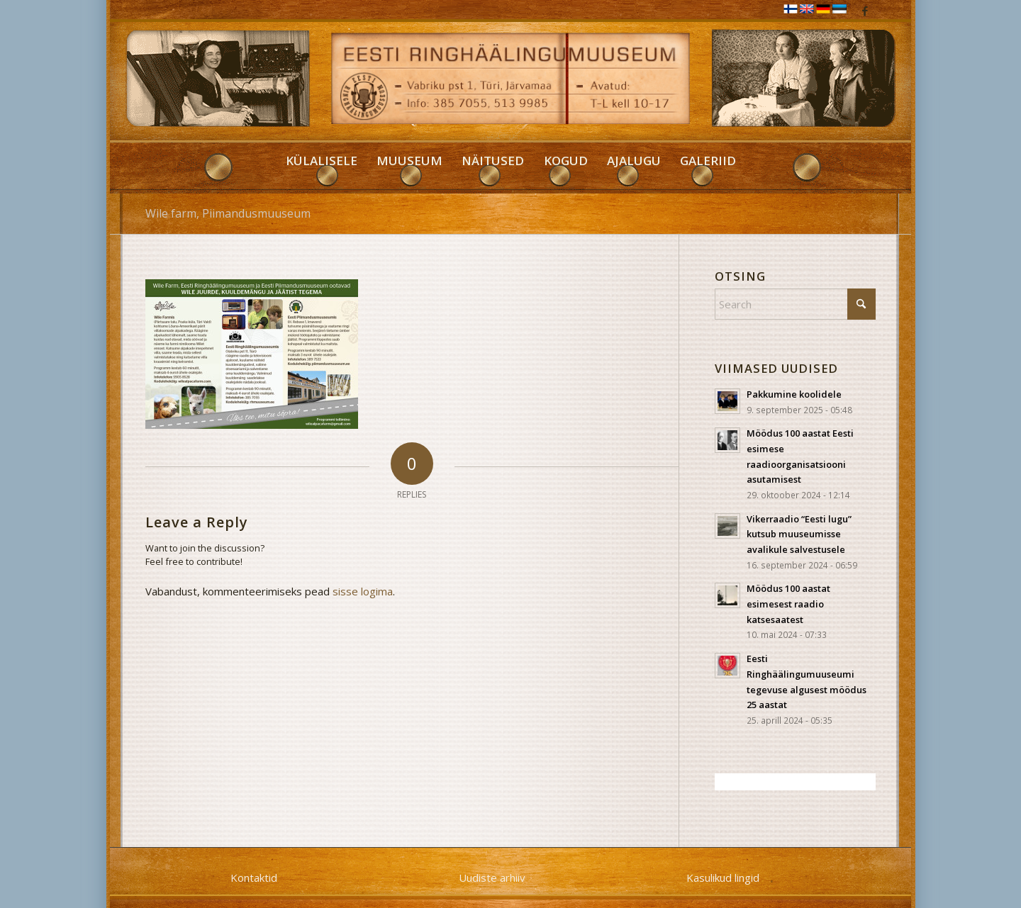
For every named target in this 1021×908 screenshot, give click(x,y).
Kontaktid (253, 877)
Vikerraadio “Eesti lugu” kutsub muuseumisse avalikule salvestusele (799, 534)
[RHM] (510, 82)
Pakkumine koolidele (794, 394)
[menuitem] (321, 168)
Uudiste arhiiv (492, 877)
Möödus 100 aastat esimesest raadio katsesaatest (788, 603)
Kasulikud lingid (722, 877)
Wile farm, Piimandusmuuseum (228, 213)
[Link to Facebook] (865, 10)
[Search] (795, 304)
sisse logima (363, 591)
